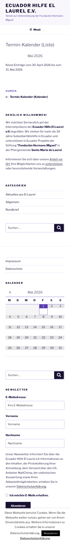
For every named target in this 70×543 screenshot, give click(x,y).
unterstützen (54, 164)
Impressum (13, 261)
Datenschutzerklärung (31, 486)
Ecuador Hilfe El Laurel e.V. (30, 8)
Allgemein (12, 202)
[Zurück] (11, 55)
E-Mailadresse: (16, 397)
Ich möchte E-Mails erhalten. (27, 495)
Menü (35, 29)
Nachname (13, 435)
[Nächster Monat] (60, 292)
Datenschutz (14, 268)
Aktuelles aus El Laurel (20, 194)
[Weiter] (58, 55)
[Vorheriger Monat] (10, 292)
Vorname (12, 416)
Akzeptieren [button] (51, 533)
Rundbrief (12, 209)
